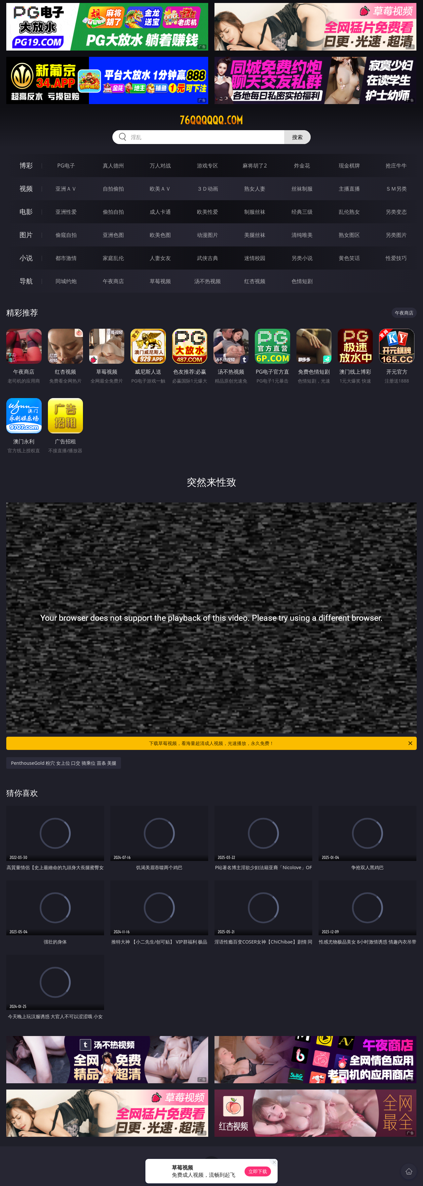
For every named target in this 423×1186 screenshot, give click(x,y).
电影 (26, 211)
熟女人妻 (254, 188)
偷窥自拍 (66, 235)
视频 (26, 188)
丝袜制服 (302, 188)
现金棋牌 (349, 165)
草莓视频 (160, 281)
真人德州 (113, 165)
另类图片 (396, 235)
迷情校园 (254, 258)
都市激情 (66, 258)
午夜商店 (113, 281)
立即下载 (258, 1171)
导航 (26, 281)
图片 (26, 234)
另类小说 (302, 258)
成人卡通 (160, 211)
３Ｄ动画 (207, 188)
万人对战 (160, 165)
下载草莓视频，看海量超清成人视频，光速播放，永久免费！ (281, 743)
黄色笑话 (349, 258)
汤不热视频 (207, 281)
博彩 (26, 165)
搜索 (297, 137)
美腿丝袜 (254, 235)
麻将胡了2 (255, 165)
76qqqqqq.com (211, 120)
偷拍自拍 (113, 211)
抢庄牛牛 (396, 165)
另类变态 (396, 211)
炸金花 (302, 165)
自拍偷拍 (113, 188)
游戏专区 (207, 165)
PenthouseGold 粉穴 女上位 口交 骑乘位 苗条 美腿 (63, 763)
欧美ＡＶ (160, 188)
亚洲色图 (113, 235)
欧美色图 (160, 235)
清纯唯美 (302, 235)
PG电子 (66, 165)
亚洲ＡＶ (66, 188)
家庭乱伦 (113, 258)
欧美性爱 (207, 211)
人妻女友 (160, 258)
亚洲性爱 (66, 211)
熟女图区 (349, 235)
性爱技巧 (396, 258)
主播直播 (349, 188)
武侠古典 (207, 258)
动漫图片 (207, 235)
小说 (26, 257)
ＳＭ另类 (396, 188)
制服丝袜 (254, 211)
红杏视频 (254, 281)
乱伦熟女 (349, 211)
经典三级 (302, 211)
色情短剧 (302, 281)
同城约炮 (66, 281)
